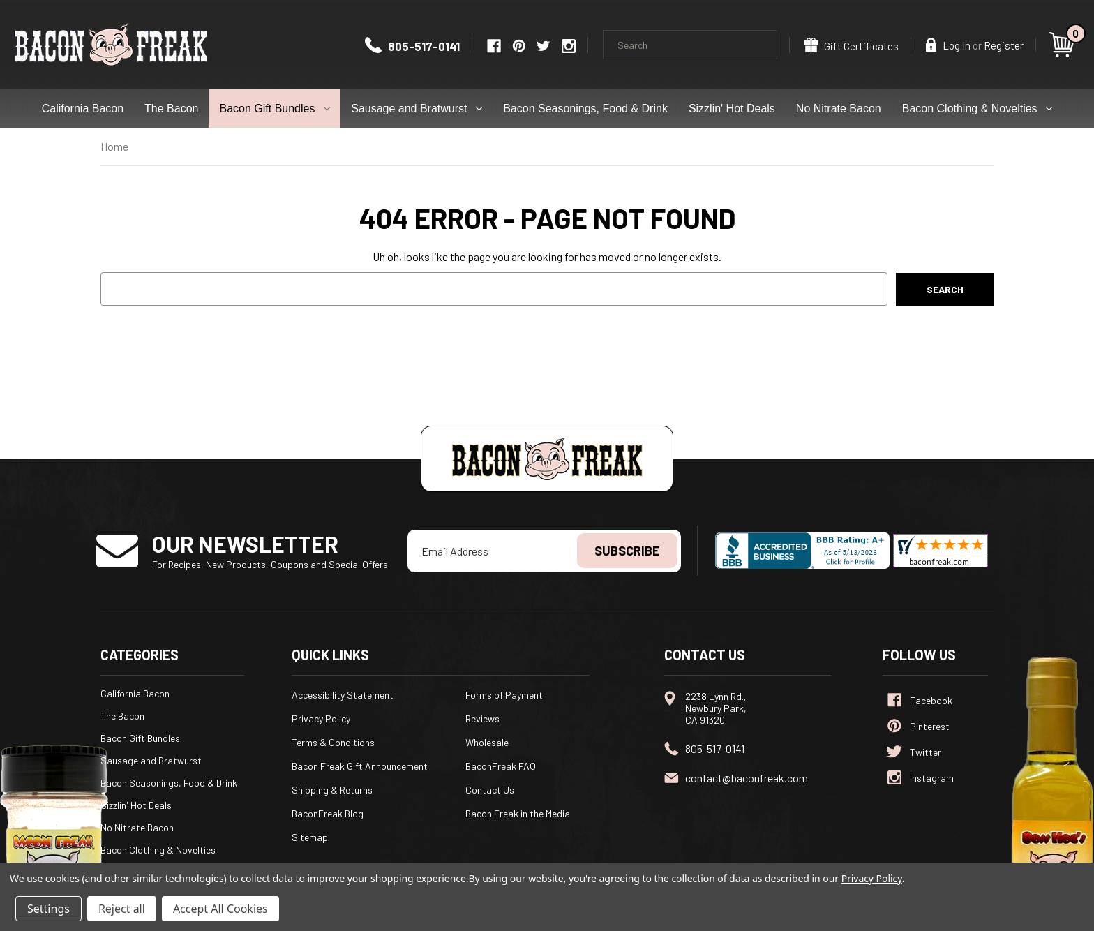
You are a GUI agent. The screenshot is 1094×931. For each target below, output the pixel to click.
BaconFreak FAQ (500, 766)
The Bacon (171, 108)
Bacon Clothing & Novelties (977, 108)
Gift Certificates (851, 45)
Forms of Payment (504, 695)
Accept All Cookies (220, 908)
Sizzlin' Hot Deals (732, 108)
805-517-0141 (412, 46)
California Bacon (82, 108)
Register (1004, 45)
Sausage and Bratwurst (416, 108)
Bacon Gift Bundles (274, 108)
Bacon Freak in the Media (517, 813)
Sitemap (310, 837)
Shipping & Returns (332, 790)
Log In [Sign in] (948, 45)
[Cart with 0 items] (1064, 44)
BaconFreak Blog (328, 813)
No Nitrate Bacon (838, 108)
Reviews (482, 718)
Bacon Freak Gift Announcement (360, 766)
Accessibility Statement (343, 695)
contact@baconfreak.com (746, 777)
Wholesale (487, 742)
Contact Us (489, 790)
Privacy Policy (321, 718)
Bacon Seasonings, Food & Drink (585, 108)
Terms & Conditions (333, 742)
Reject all (121, 908)
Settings (48, 908)
